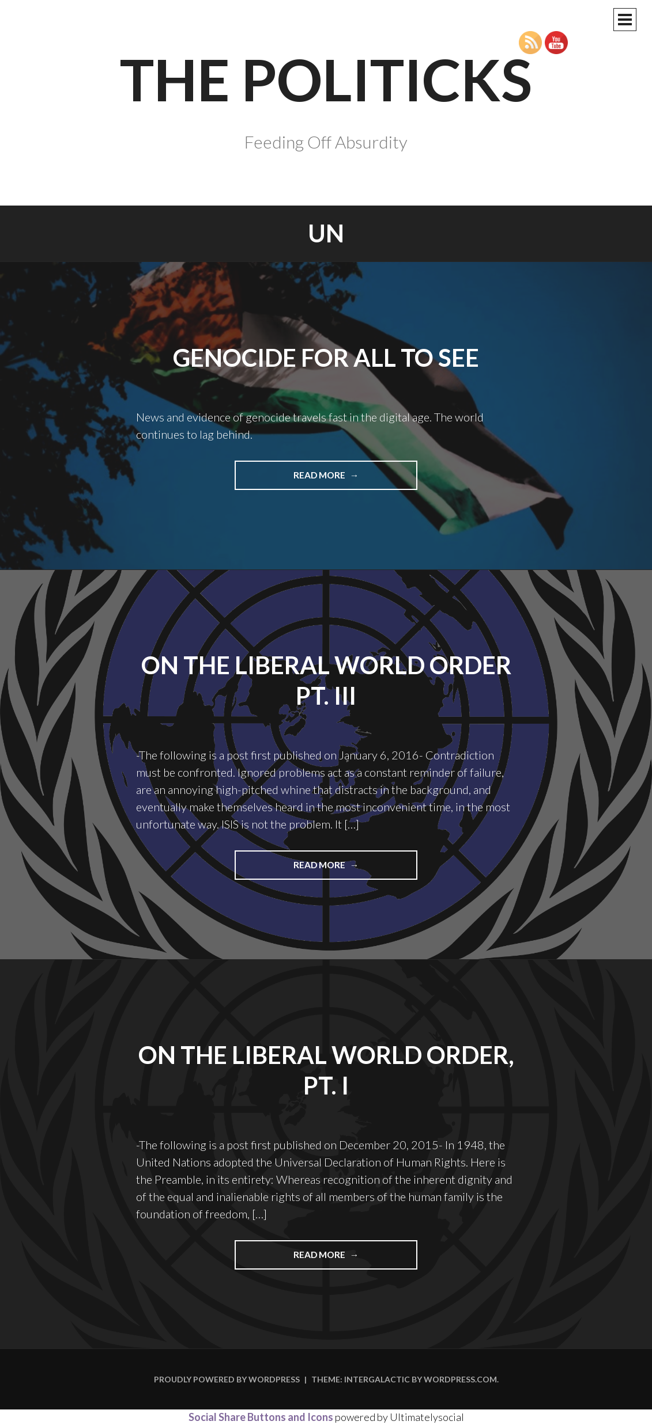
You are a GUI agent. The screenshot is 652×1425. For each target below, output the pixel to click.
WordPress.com (460, 1379)
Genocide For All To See (326, 357)
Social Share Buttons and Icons (261, 1417)
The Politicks (326, 78)
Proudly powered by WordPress (227, 1379)
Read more (345, 479)
